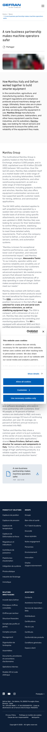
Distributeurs (30, 616)
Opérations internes (10, 667)
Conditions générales (33, 643)
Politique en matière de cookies (30, 715)
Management (8, 637)
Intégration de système (12, 566)
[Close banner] (43, 331)
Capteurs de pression (11, 520)
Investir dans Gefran (11, 600)
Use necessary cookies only (23, 398)
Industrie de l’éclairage (11, 577)
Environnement (31, 552)
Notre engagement (32, 542)
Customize (23, 390)
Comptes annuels (9, 632)
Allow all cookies (23, 382)
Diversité (28, 531)
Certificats (29, 632)
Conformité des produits (34, 637)
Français (39, 694)
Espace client (30, 648)
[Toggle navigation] (42, 5)
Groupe (28, 515)
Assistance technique (33, 603)
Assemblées (7, 651)
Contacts (28, 597)
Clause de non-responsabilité (18, 717)
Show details (33, 374)
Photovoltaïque (9, 571)
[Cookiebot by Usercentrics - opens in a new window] (28, 331)
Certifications (30, 621)
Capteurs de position (11, 515)
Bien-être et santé (32, 520)
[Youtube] (10, 693)
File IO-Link (29, 627)
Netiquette (35, 717)
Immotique (7, 582)
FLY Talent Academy (33, 526)
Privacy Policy (11, 715)
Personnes (29, 547)
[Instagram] (15, 693)
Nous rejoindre (30, 536)
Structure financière (11, 618)
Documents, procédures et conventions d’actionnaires (12, 659)
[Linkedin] (5, 693)
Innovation (29, 557)
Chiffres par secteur (10, 613)
